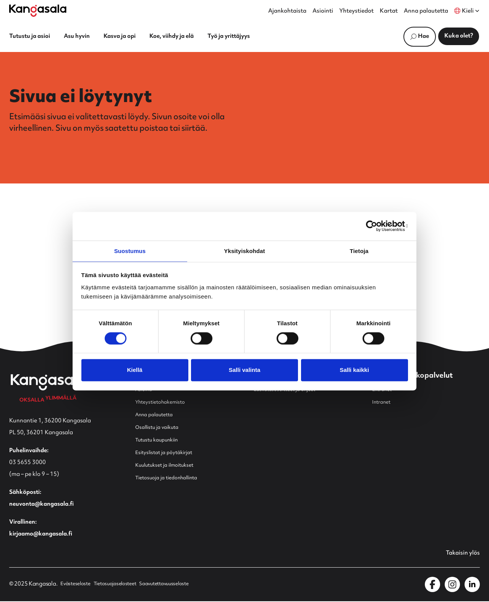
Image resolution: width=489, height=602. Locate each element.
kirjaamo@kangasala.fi (40, 534)
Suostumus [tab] (130, 250)
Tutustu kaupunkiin (161, 440)
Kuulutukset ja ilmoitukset (169, 466)
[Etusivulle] (37, 11)
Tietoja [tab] (359, 250)
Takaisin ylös (460, 554)
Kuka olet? (458, 36)
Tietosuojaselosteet (122, 585)
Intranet (383, 403)
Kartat (389, 11)
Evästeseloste (77, 585)
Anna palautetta (426, 11)
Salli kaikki (354, 370)
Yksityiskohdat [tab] (244, 250)
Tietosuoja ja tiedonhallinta (172, 478)
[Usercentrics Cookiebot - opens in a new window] (374, 225)
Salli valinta (245, 370)
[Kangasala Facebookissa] (432, 585)
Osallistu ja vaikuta (160, 428)
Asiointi (323, 11)
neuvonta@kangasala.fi (41, 505)
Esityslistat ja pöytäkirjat (168, 453)
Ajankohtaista (287, 11)
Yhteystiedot (356, 11)
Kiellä (134, 370)
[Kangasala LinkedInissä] (472, 585)
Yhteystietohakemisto (164, 403)
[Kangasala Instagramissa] (452, 585)
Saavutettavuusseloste (178, 585)
